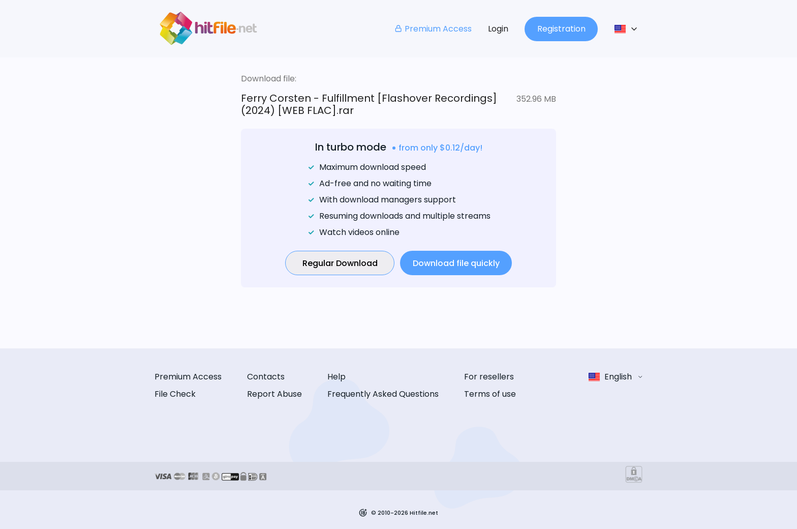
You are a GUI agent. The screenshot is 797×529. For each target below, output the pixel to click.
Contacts (266, 377)
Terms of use (490, 394)
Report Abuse (274, 394)
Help (336, 377)
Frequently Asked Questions (383, 394)
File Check (175, 394)
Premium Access (433, 29)
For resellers (489, 377)
